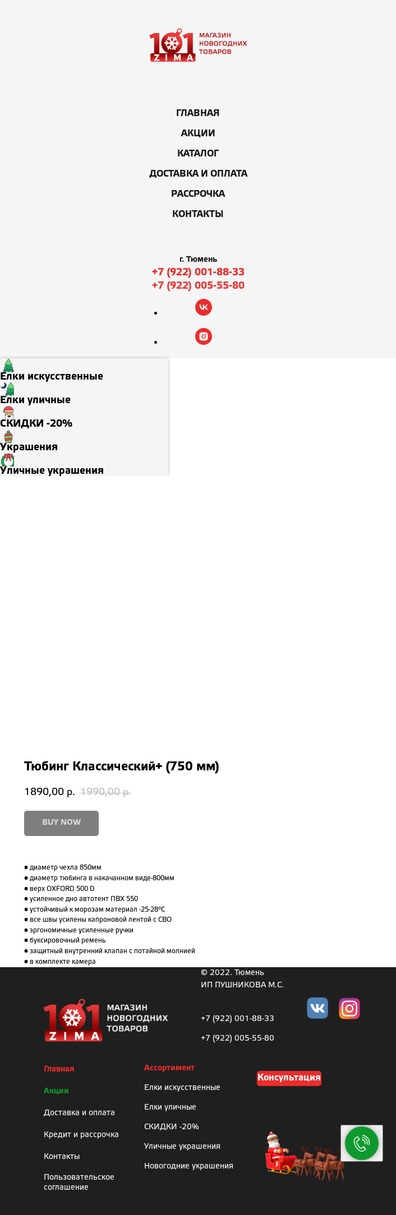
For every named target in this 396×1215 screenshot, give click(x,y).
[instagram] (203, 342)
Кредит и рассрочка (81, 1135)
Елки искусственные (182, 1088)
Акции (198, 134)
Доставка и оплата (198, 174)
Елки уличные (170, 1107)
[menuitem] (84, 370)
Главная (198, 113)
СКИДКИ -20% (171, 1127)
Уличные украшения (182, 1147)
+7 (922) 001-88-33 (198, 272)
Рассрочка (198, 194)
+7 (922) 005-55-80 (198, 285)
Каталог (198, 154)
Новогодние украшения (188, 1166)
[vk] (203, 312)
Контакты (198, 214)
